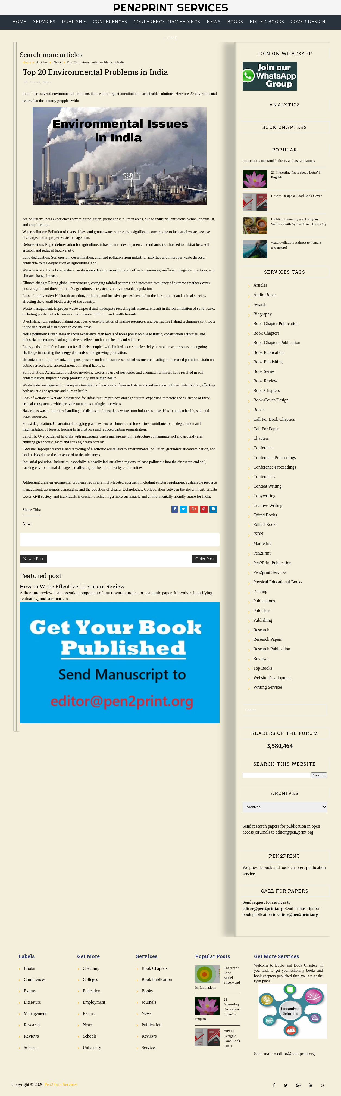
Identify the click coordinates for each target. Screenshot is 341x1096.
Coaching (91, 968)
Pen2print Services (270, 572)
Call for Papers (267, 428)
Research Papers (268, 639)
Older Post (204, 558)
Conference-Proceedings (275, 467)
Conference (264, 447)
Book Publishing (268, 362)
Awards (260, 304)
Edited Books (267, 21)
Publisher (262, 610)
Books (235, 21)
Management (35, 1013)
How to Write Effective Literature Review (72, 586)
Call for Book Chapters (274, 419)
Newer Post (33, 558)
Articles (41, 62)
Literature (32, 1002)
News (214, 21)
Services (44, 21)
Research (262, 629)
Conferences (110, 21)
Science (30, 1047)
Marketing (263, 543)
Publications (264, 601)
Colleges (90, 979)
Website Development (273, 677)
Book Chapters (267, 333)
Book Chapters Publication (277, 342)
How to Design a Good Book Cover (296, 196)
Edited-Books (265, 524)
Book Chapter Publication (276, 323)
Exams (30, 991)
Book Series (264, 371)
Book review (265, 381)
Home (19, 21)
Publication (151, 1025)
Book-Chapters (267, 390)
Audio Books (265, 294)
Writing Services (268, 687)
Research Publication (272, 648)
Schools (89, 1036)
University (92, 1047)
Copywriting (265, 495)
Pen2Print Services (170, 7)
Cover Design (308, 21)
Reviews (261, 658)
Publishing (263, 620)
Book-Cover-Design (271, 400)
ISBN (258, 534)
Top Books (263, 668)
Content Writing (268, 486)
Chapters (261, 438)
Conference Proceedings (167, 21)
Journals (149, 1002)
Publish (72, 21)
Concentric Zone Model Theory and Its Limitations (279, 161)
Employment (94, 1002)
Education (91, 991)
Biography (263, 314)
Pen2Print (262, 553)
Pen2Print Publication (273, 563)
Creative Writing (268, 505)
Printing (261, 591)
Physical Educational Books (278, 582)
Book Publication (269, 352)
